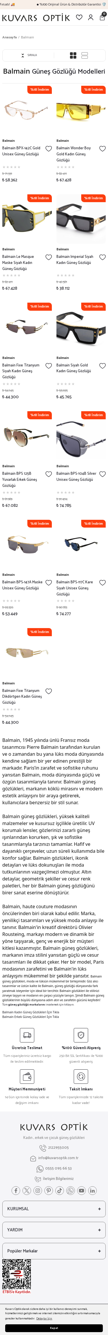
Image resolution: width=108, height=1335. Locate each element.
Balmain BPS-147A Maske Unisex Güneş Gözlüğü (22, 585)
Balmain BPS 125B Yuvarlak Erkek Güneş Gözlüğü (19, 480)
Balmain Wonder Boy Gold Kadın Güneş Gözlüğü (73, 154)
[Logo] (36, 17)
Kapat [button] (54, 1328)
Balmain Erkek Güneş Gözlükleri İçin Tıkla (30, 1017)
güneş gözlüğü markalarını (26, 1004)
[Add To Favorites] (49, 149)
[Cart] (102, 17)
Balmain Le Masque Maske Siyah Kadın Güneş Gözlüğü (18, 263)
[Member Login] (90, 17)
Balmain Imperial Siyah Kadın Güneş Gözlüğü (74, 260)
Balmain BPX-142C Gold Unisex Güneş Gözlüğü (21, 151)
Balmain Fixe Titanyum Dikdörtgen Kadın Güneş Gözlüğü (22, 697)
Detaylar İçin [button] (44, 1318)
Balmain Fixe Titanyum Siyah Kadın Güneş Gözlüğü (20, 372)
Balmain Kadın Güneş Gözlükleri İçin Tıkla (30, 1012)
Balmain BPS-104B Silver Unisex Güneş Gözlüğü (76, 477)
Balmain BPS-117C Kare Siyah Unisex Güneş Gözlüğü (74, 588)
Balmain (27, 37)
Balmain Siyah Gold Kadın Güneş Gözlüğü (73, 369)
